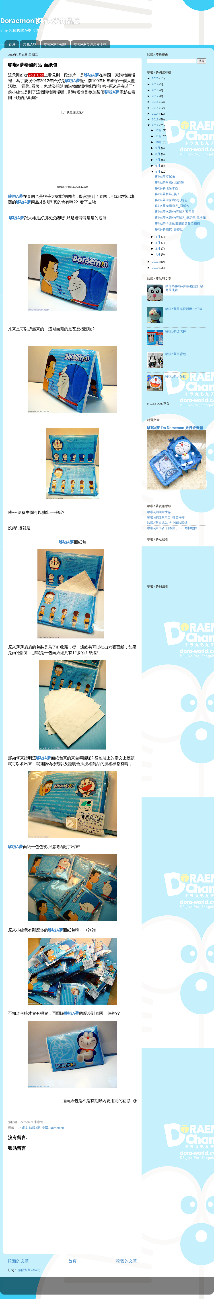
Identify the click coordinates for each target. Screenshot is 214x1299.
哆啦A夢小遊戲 (55, 44)
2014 (155, 113)
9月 (158, 148)
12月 (159, 130)
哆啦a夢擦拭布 (165, 176)
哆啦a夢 (34, 1128)
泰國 (45, 1128)
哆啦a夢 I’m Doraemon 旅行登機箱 (175, 428)
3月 (158, 242)
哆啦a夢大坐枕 (175, 376)
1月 (158, 254)
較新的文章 (18, 1261)
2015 (155, 107)
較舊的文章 (126, 1261)
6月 (158, 165)
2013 (155, 119)
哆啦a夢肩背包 (175, 354)
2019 (155, 84)
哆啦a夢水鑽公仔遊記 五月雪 (175, 211)
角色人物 (30, 44)
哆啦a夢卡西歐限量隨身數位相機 (177, 223)
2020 (155, 78)
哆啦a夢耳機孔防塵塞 (170, 182)
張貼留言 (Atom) (29, 1270)
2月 (158, 248)
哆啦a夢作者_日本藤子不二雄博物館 (172, 528)
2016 (155, 101)
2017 (155, 96)
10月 (159, 142)
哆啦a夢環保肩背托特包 (171, 200)
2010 (155, 267)
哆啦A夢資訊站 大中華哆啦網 (167, 523)
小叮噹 (23, 1128)
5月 (158, 171)
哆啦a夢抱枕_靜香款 (169, 229)
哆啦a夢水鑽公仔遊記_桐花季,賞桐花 (180, 217)
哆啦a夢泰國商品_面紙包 (172, 206)
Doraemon (57, 1128)
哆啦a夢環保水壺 (166, 188)
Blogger (124, 1287)
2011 (155, 261)
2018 (155, 90)
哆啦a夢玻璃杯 (175, 331)
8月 (158, 154)
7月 (158, 159)
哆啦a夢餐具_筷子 (167, 194)
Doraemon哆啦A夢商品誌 (39, 20)
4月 (158, 236)
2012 (155, 125)
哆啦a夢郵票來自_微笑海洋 (166, 517)
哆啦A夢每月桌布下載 (90, 44)
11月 (159, 136)
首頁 (12, 44)
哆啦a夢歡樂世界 (159, 512)
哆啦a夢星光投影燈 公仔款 (183, 309)
